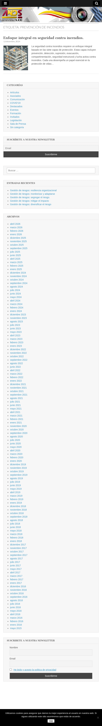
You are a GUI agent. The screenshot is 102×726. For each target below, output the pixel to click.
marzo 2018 (16, 534)
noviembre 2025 (18, 241)
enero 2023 (16, 346)
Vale (51, 721)
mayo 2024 (16, 297)
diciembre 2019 (18, 464)
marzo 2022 (16, 373)
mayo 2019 (16, 488)
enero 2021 (16, 422)
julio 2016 (15, 604)
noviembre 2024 (18, 276)
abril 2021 (15, 412)
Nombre (14, 647)
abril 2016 (15, 614)
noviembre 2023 (18, 318)
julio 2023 (15, 325)
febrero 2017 (16, 579)
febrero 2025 (16, 265)
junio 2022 (15, 366)
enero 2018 (16, 541)
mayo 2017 (16, 569)
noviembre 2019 (18, 468)
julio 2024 (15, 290)
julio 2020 (15, 440)
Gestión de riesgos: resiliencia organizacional (33, 190)
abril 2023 (15, 335)
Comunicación (17, 99)
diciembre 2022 (18, 349)
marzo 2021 (16, 415)
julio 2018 (15, 523)
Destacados (16, 106)
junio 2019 (15, 485)
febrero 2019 (16, 499)
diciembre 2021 (18, 384)
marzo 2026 (16, 227)
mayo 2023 (16, 332)
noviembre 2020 (18, 426)
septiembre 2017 (18, 555)
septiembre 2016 (18, 597)
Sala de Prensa (18, 123)
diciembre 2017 (18, 544)
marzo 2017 (16, 576)
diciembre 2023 (18, 314)
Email (12, 658)
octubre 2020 (17, 429)
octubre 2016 (17, 593)
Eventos (14, 110)
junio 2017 (15, 565)
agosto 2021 (16, 398)
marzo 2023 (16, 339)
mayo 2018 (16, 530)
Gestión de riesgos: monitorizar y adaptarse (32, 194)
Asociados (15, 96)
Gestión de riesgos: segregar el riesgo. (30, 197)
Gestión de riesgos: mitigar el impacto (29, 201)
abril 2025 (15, 258)
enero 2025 (16, 269)
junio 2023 (15, 328)
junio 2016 (15, 607)
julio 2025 (15, 251)
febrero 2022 (16, 377)
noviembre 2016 (18, 590)
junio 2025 (15, 255)
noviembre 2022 (18, 353)
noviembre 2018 (18, 509)
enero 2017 (16, 583)
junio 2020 (15, 443)
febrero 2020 (16, 457)
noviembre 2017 (18, 548)
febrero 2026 (16, 231)
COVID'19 (15, 103)
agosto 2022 (16, 363)
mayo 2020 (16, 447)
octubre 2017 (17, 551)
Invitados (14, 117)
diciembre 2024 (18, 272)
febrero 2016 (16, 621)
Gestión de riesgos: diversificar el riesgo (30, 204)
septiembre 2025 (18, 248)
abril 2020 (15, 450)
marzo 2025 (16, 262)
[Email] (51, 148)
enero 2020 (16, 461)
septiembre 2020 (18, 433)
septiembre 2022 (18, 360)
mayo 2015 (16, 628)
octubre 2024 (17, 279)
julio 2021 (15, 401)
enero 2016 (16, 624)
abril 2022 (15, 370)
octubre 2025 (17, 244)
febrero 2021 (16, 419)
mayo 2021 (16, 408)
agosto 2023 (16, 321)
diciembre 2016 (18, 586)
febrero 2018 (16, 537)
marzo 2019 (16, 495)
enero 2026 (16, 234)
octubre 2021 (17, 391)
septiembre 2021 (18, 394)
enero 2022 (16, 380)
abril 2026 (15, 224)
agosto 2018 (16, 520)
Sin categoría (17, 127)
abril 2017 (15, 572)
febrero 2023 (16, 342)
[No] (98, 717)
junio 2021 (15, 405)
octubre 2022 (17, 356)
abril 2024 (15, 300)
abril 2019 (15, 492)
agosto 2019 (16, 478)
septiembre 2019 (18, 475)
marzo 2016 (16, 617)
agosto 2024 (16, 286)
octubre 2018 (17, 513)
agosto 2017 (16, 558)
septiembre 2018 (18, 516)
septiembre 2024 (18, 283)
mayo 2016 (16, 610)
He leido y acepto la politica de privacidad (35, 669)
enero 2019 (16, 502)
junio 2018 (15, 527)
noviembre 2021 (18, 387)
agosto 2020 (16, 436)
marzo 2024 (16, 304)
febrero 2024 (16, 307)
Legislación (16, 120)
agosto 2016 (16, 600)
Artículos (14, 92)
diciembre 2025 (18, 238)
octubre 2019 (17, 471)
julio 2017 (15, 562)
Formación (15, 113)
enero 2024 (16, 311)
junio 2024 (15, 293)
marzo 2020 (16, 454)
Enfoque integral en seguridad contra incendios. (43, 38)
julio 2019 (15, 482)
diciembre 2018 (18, 506)
